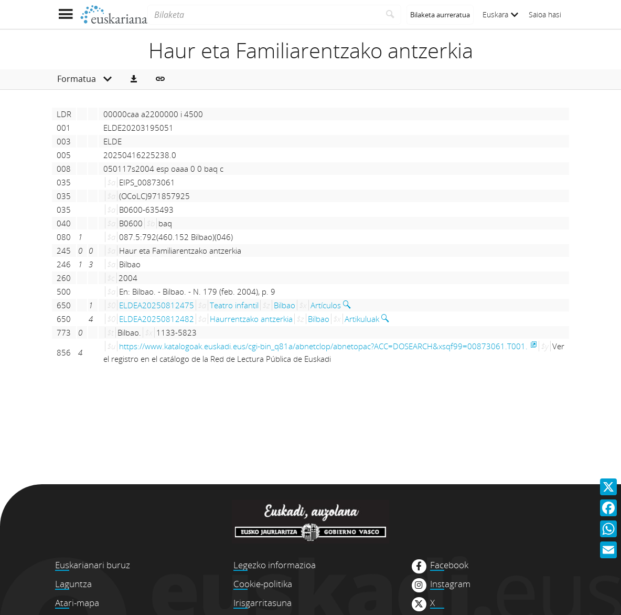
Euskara (500, 14)
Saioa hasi (545, 14)
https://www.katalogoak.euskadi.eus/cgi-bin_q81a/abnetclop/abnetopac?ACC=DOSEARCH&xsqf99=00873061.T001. (323, 346)
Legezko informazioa (274, 565)
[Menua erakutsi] (65, 14)
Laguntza (73, 584)
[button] (133, 79)
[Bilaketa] (263, 15)
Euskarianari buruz (92, 565)
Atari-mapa (77, 603)
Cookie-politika (262, 584)
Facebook (449, 565)
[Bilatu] (390, 15)
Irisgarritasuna (262, 603)
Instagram (450, 584)
